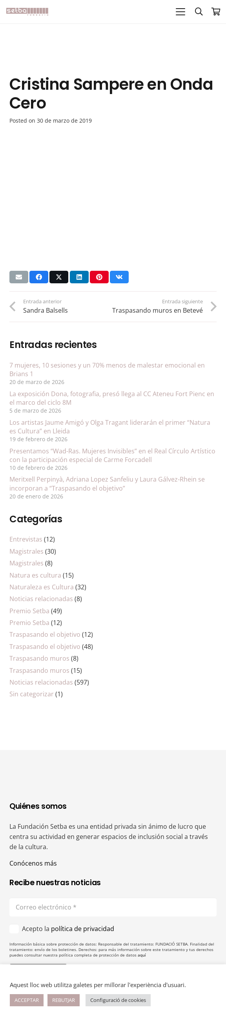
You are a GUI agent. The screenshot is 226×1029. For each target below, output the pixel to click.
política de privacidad (82, 928)
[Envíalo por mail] (18, 277)
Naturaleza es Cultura (41, 587)
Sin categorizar (31, 694)
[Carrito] (216, 12)
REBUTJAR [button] (63, 1000)
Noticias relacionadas (41, 598)
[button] (180, 11)
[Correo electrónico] (113, 907)
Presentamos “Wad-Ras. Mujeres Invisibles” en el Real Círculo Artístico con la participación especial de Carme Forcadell (112, 455)
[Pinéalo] (99, 277)
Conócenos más (33, 863)
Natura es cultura (35, 575)
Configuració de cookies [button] (118, 1000)
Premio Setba (29, 611)
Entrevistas (25, 539)
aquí (142, 955)
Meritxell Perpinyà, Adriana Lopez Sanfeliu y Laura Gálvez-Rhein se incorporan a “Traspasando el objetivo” (107, 483)
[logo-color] (27, 12)
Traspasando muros (39, 658)
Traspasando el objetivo (44, 634)
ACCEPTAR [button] (27, 1000)
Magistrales (26, 551)
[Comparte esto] (38, 277)
